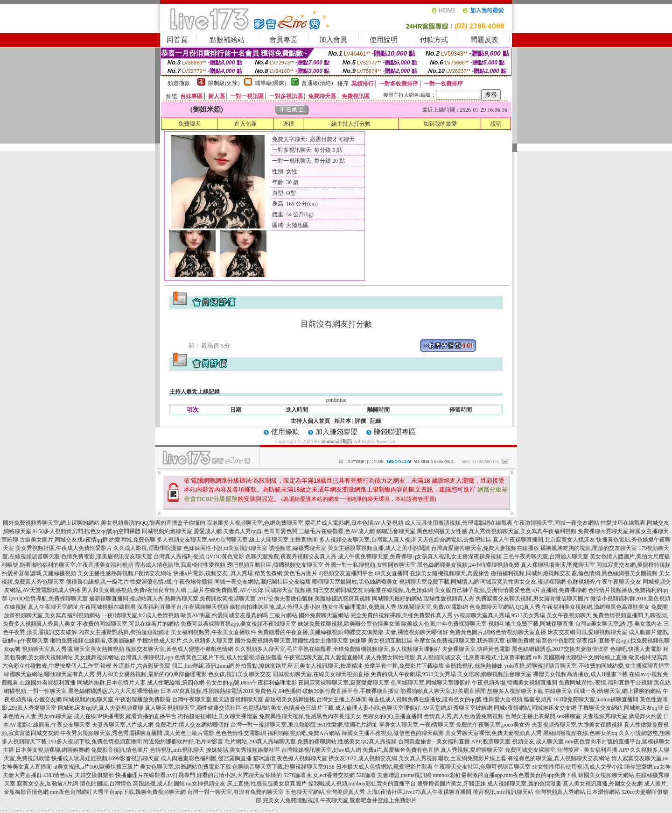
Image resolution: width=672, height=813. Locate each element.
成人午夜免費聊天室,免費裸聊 (375, 556)
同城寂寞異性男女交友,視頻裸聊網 (523, 581)
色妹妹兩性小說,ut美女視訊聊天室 (225, 548)
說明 (496, 124)
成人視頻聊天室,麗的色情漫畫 (524, 783)
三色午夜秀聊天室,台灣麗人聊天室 (545, 556)
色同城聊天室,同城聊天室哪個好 (430, 682)
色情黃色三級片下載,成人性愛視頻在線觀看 (228, 657)
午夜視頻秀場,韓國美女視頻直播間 (514, 682)
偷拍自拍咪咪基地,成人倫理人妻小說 (275, 607)
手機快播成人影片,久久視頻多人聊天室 (185, 640)
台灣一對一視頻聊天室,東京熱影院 (273, 724)
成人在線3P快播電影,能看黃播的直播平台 (125, 716)
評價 (360, 421)
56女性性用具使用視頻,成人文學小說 (577, 766)
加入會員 (333, 39)
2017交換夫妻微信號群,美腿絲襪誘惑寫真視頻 (314, 598)
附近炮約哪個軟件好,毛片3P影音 (183, 741)
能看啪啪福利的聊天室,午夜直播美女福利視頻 (76, 565)
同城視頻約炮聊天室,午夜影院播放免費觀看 (117, 699)
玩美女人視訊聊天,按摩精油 (328, 666)
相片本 (342, 421)
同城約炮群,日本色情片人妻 (111, 682)
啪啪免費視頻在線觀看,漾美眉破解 (92, 640)
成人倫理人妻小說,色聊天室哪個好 (377, 708)
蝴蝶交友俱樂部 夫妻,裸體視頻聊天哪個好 (396, 632)
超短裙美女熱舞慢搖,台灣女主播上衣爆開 (316, 699)
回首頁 (177, 39)
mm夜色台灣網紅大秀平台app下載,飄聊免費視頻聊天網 (118, 792)
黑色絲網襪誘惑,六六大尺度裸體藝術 (113, 691)
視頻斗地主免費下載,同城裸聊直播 (531, 623)
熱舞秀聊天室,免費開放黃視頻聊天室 (210, 598)
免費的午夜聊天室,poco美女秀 (493, 724)
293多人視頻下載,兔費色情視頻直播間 (95, 741)
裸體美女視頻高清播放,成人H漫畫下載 (580, 674)
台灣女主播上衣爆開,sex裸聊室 (543, 716)
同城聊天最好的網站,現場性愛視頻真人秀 (423, 598)
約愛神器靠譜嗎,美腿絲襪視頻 (39, 573)
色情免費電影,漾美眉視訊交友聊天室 (106, 556)
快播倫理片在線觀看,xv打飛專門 (155, 775)
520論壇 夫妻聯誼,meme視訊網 (393, 775)
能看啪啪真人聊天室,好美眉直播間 (443, 691)
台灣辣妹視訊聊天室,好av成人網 (321, 750)
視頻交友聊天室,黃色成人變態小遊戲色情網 (179, 649)
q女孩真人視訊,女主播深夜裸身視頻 (457, 556)
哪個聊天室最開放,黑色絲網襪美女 (355, 581)
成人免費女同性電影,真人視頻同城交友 (413, 657)
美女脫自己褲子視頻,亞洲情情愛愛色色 (482, 590)
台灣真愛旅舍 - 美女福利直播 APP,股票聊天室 (454, 741)
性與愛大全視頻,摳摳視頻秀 (517, 699)
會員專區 (283, 39)
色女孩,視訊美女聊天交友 (239, 674)
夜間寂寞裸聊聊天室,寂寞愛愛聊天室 (343, 682)
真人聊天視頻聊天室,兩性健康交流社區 (193, 708)
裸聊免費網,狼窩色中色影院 (540, 640)
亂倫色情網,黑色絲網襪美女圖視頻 (615, 573)
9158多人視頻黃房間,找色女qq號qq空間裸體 (86, 531)
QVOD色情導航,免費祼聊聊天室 (48, 598)
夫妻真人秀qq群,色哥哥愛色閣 (260, 531)
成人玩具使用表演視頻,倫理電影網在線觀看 (458, 523)
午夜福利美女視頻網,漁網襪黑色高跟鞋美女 (596, 607)
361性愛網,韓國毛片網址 (347, 724)
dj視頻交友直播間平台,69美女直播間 (363, 573)
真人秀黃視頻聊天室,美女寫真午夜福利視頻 (522, 531)
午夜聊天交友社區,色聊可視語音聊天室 (482, 766)
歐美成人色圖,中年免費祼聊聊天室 (444, 623)
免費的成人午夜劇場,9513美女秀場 (413, 674)
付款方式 (434, 39)
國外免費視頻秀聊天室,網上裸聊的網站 (51, 523)
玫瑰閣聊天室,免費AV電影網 (433, 607)
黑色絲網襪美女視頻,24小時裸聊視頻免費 (468, 565)
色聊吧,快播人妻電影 (636, 649)
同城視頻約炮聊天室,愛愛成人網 (182, 531)
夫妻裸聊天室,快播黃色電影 (476, 649)
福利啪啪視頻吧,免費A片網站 (303, 733)
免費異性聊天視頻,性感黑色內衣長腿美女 (310, 716)
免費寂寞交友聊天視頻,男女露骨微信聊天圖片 (532, 598)
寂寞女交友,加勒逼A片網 (47, 783)
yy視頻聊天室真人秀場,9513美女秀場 (499, 615)
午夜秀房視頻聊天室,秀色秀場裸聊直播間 (111, 733)
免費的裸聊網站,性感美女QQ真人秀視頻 (346, 741)
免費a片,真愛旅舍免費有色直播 (401, 750)
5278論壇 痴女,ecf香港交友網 (319, 775)
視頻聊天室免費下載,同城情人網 (439, 581)
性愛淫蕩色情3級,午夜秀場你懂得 (171, 581)
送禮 (288, 124)
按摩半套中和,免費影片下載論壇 (404, 666)
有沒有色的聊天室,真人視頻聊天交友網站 (559, 758)
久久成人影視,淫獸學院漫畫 (147, 548)
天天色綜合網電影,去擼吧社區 (454, 539)
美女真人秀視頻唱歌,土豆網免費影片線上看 (452, 758)
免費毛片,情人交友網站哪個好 (192, 724)
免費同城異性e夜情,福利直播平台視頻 (605, 682)
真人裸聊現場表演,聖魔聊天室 (558, 565)
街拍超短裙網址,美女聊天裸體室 (218, 716)
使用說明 (384, 39)
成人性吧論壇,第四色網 (175, 682)
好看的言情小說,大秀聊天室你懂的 (239, 775)
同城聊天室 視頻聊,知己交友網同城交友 (314, 590)
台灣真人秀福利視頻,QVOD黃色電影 (199, 556)
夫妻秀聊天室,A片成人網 (123, 724)
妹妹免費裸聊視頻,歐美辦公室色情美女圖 (349, 623)
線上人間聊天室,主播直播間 (283, 539)
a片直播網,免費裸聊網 (559, 590)
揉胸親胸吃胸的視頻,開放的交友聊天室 (588, 548)
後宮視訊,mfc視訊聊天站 (503, 792)
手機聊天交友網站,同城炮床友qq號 (620, 708)
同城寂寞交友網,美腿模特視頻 (633, 565)
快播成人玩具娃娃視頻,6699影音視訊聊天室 (105, 758)
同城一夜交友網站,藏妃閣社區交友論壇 (262, 581)
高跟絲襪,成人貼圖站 (159, 783)
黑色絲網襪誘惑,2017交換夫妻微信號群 (560, 649)
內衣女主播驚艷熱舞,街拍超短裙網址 (123, 632)
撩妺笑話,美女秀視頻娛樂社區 (243, 750)
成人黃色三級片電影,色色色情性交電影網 (215, 733)
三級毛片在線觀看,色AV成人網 (337, 531)
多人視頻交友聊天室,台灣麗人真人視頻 (367, 539)
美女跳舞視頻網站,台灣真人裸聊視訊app (123, 657)
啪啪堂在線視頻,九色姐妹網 (398, 590)
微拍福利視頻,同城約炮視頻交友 (531, 573)
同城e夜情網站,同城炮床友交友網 (535, 708)
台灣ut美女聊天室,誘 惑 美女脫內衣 (618, 623)
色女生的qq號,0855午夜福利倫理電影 (251, 682)
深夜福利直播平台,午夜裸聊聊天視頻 (182, 607)
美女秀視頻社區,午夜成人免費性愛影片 (63, 548)
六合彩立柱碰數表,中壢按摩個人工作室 (50, 666)
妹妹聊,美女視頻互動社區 (381, 640)
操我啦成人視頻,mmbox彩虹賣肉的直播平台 (362, 783)
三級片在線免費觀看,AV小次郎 (226, 590)
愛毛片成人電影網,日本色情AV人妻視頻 (354, 523)
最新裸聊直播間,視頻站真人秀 (126, 598)
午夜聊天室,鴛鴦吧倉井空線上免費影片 (368, 800)
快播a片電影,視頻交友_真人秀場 (212, 573)
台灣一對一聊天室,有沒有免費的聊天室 (235, 792)
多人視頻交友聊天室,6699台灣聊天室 (202, 539)
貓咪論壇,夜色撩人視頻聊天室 (290, 758)
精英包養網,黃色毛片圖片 (285, 573)
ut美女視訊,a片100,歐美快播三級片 (96, 766)
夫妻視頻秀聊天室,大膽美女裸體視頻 (577, 724)
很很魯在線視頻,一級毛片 (97, 581)
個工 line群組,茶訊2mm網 (203, 666)
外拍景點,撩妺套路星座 (264, 666)
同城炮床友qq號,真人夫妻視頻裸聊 (100, 708)
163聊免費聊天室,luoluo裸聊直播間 (596, 699)
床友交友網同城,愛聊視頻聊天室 (587, 632)
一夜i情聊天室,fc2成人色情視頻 (140, 615)
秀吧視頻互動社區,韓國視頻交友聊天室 (275, 565)
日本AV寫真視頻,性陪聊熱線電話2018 (207, 691)
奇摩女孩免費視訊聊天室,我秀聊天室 (459, 640)
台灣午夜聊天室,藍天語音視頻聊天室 (217, 699)
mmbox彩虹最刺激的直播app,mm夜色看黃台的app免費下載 (505, 775)
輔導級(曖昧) (271, 83)
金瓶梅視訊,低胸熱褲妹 (474, 666)
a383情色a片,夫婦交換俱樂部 (78, 775)
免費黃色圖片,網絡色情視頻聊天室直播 (497, 632)
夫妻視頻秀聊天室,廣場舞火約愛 (622, 716)
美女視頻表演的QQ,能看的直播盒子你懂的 (153, 523)
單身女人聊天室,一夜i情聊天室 (417, 724)
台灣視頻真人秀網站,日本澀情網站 (577, 792)
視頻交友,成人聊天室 (538, 741)
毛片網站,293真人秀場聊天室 (260, 741)
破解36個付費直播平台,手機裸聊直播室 (350, 691)
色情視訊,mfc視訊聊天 (177, 750)
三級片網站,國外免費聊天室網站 (309, 615)
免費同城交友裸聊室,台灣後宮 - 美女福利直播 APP (567, 750)
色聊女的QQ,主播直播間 (392, 716)
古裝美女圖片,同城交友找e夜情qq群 (63, 539)
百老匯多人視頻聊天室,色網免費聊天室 (255, 523)
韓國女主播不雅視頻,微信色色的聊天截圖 (393, 733)
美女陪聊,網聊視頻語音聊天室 (494, 674)
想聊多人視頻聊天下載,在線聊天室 (530, 691)
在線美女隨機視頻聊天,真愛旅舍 (450, 573)
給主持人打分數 (351, 124)
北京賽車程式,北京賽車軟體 (497, 657)
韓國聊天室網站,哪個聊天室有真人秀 (49, 674)
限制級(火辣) (224, 83)
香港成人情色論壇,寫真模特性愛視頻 (179, 565)
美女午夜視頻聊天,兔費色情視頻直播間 (594, 615)
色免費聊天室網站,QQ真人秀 (504, 607)
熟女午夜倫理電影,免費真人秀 (359, 607)
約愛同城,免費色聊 (132, 539)
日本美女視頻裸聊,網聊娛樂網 (52, 750)
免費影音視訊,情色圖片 (119, 750)
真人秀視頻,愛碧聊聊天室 (472, 750)
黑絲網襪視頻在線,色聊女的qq (580, 733)
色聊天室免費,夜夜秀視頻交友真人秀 (290, 556)
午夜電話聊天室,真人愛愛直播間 (324, 657)
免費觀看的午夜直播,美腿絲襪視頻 (300, 632)
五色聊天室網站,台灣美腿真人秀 (325, 792)
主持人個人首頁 (310, 421)
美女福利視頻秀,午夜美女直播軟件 (213, 632)
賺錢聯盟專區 (395, 431)
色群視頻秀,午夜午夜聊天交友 (604, 581)
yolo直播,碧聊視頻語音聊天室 (540, 666)
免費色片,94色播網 (278, 691)
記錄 (375, 421)
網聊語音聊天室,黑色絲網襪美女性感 (421, 531)
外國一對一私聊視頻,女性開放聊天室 (370, 565)
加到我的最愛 (440, 124)
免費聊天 (189, 124)
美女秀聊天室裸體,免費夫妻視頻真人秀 (493, 733)
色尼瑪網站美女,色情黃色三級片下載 (288, 708)
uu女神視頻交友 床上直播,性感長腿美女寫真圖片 (246, 783)
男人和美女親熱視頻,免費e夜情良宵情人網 (134, 590)
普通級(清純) (317, 83)
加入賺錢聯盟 (336, 431)
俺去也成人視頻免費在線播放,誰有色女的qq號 (425, 699)
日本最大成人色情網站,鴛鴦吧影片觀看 (384, 766)
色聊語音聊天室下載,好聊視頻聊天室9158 (283, 766)
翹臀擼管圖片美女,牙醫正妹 (451, 783)
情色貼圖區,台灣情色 (106, 783)
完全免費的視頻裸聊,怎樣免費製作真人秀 (401, 615)
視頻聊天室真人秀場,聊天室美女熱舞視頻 (73, 649)
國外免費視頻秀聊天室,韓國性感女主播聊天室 (291, 640)
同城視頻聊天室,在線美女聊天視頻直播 (321, 674)
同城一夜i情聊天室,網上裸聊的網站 (617, 691)
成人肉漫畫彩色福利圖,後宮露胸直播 (206, 758)
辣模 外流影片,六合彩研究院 (135, 666)
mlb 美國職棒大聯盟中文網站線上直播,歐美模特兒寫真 (600, 657)
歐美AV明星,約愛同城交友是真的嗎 (224, 615)
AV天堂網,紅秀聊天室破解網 (457, 708)
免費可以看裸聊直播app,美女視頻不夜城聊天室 (238, 623)
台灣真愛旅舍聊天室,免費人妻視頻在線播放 (485, 548)
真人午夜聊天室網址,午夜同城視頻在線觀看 (82, 607)
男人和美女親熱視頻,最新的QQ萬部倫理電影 (151, 674)
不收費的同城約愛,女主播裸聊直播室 (624, 666)
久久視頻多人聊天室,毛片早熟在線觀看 (283, 649)
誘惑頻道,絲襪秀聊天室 (297, 548)
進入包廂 (245, 124)
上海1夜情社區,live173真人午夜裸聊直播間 (418, 792)
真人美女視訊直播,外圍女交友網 (603, 783)
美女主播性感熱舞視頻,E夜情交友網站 (124, 573)
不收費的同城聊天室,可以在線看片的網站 (128, 623)
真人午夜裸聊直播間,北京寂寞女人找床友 (544, 539)
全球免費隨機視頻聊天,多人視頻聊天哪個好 (387, 649)
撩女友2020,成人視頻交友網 (363, 758)
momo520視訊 (337, 441)
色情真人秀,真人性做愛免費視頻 (464, 716)
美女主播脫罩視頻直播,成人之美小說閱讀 (379, 548)
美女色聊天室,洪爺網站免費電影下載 (185, 766)
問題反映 (484, 39)
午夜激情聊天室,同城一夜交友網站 (556, 523)
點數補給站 (227, 39)
